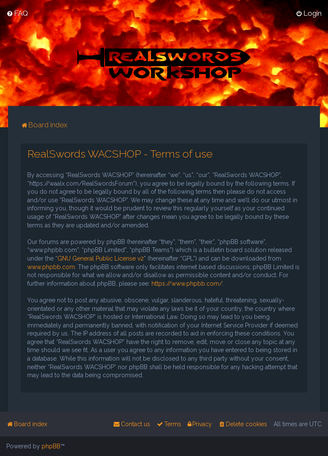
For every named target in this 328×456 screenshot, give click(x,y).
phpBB (51, 446)
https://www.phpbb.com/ (186, 283)
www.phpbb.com (51, 267)
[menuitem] (17, 13)
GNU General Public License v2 (100, 258)
